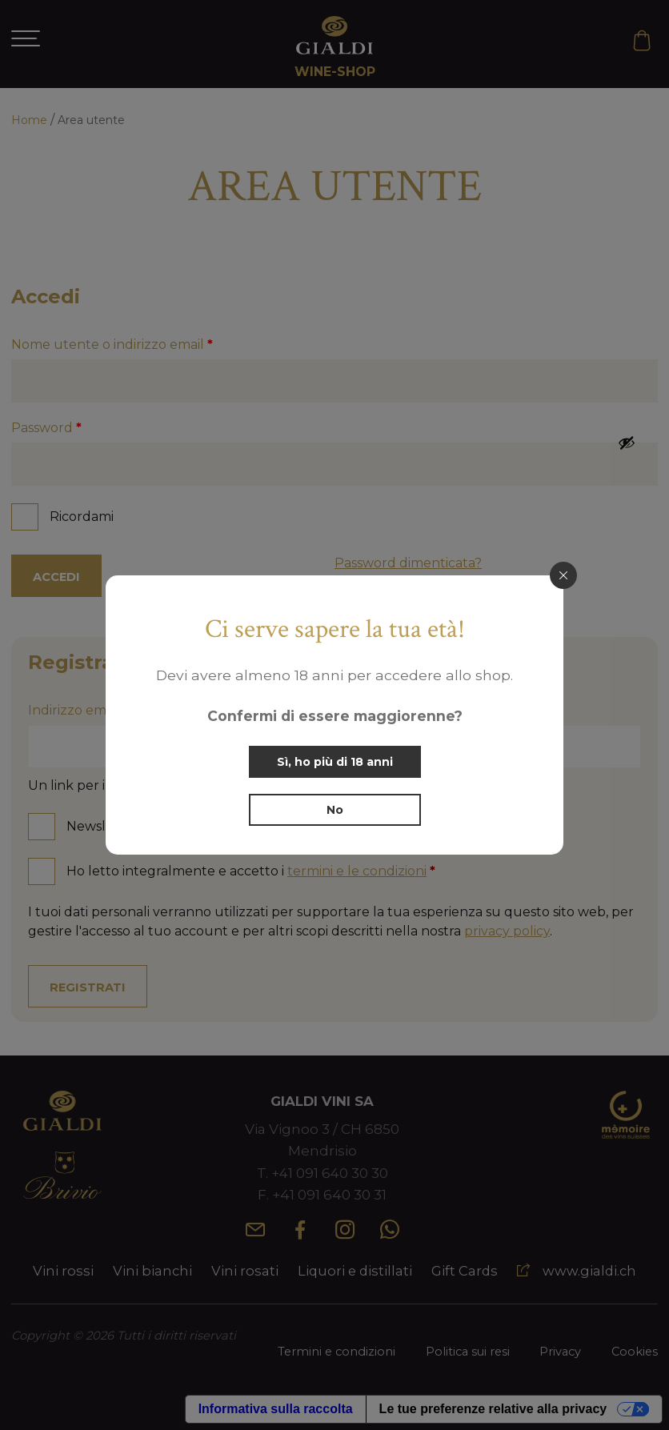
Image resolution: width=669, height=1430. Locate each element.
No (334, 810)
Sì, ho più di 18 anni (335, 762)
